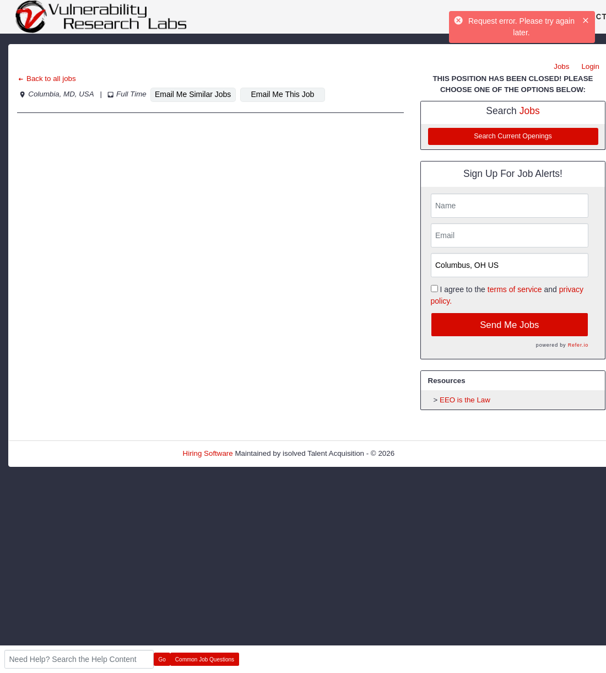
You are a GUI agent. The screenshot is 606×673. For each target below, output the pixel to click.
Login (590, 66)
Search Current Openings (513, 136)
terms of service (515, 289)
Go (162, 659)
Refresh (427, 453)
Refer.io (578, 345)
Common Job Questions (204, 659)
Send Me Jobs (509, 325)
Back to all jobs (46, 78)
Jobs (561, 66)
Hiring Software (208, 453)
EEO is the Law (465, 400)
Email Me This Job (282, 94)
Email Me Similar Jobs (193, 94)
